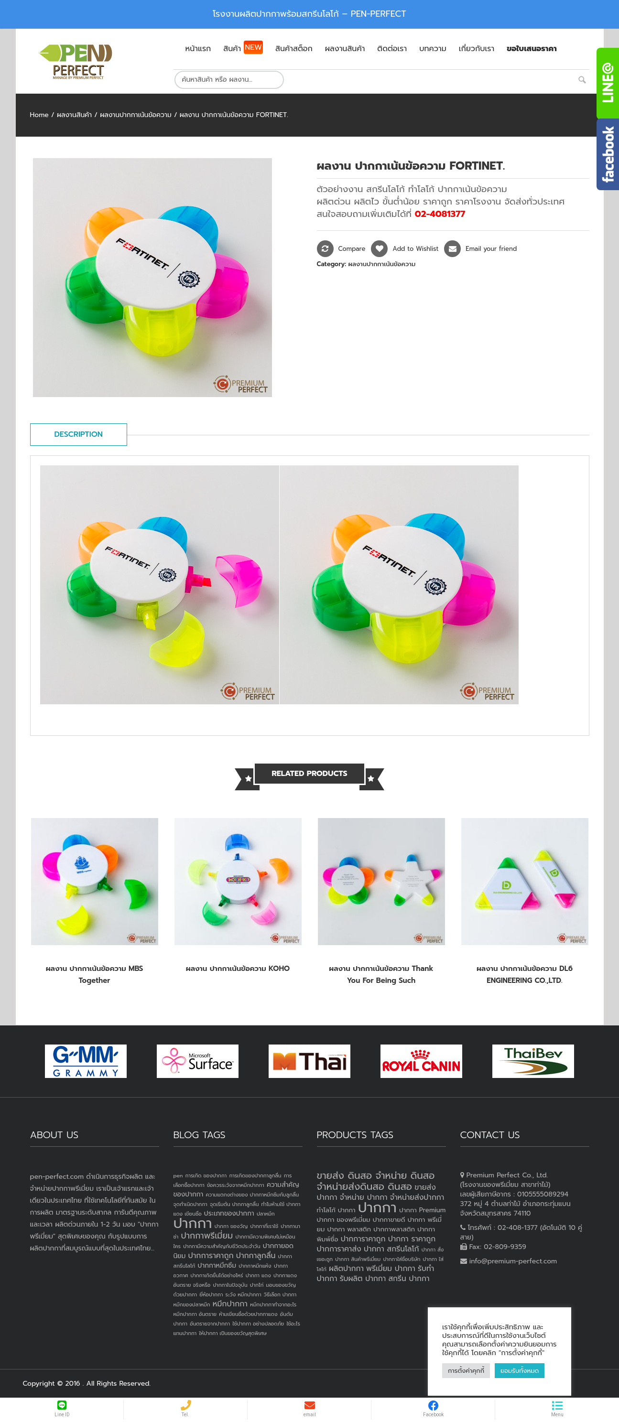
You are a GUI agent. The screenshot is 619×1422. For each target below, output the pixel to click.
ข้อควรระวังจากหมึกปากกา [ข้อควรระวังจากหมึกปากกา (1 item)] (235, 1185)
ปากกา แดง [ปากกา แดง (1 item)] (258, 1275)
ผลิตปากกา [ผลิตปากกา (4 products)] (346, 1268)
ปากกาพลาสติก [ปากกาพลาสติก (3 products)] (394, 1229)
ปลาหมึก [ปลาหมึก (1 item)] (266, 1213)
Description (78, 434)
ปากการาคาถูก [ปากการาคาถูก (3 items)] (211, 1255)
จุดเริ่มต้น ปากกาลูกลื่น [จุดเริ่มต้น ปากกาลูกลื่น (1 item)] (234, 1204)
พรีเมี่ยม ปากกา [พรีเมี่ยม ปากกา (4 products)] (390, 1268)
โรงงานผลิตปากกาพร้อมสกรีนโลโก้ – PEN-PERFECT (309, 14)
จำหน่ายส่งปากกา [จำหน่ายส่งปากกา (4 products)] (417, 1197)
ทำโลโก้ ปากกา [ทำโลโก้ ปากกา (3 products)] (336, 1210)
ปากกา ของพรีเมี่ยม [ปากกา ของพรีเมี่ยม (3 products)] (343, 1220)
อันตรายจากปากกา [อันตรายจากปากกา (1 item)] (210, 1323)
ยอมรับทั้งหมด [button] (519, 1370)
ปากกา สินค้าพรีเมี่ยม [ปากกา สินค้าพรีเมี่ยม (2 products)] (357, 1259)
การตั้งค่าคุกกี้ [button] (466, 1370)
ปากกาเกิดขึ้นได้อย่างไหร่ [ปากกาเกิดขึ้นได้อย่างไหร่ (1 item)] (216, 1275)
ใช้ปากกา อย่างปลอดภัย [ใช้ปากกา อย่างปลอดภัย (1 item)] (258, 1323)
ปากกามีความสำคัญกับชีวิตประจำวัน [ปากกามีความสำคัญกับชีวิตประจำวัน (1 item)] (222, 1246)
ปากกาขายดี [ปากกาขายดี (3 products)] (389, 1220)
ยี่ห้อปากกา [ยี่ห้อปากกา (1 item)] (211, 1294)
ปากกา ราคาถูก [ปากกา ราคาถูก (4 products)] (412, 1239)
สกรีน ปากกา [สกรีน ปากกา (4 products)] (408, 1278)
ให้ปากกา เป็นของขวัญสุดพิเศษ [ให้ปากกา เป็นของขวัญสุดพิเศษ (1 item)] (232, 1333)
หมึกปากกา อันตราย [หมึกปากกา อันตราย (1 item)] (195, 1314)
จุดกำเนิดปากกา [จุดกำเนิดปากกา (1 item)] (190, 1204)
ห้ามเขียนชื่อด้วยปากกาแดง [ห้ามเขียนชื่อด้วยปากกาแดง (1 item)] (248, 1314)
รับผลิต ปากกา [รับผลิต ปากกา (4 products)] (363, 1278)
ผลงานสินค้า (74, 115)
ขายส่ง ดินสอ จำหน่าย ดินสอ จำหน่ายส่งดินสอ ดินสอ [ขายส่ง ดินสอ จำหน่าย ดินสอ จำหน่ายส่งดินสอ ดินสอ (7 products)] (376, 1181)
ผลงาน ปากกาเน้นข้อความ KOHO (238, 968)
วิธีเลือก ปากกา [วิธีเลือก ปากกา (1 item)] (280, 1294)
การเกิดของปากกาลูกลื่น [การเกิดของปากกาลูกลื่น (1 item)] (255, 1175)
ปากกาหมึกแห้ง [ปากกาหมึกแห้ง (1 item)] (255, 1266)
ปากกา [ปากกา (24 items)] (193, 1223)
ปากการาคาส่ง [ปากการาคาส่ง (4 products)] (339, 1249)
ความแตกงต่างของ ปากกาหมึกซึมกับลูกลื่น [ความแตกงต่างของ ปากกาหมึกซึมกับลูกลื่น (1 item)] (252, 1194)
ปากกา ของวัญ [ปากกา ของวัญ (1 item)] (231, 1226)
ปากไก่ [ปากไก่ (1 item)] (257, 1285)
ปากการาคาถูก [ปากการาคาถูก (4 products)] (363, 1239)
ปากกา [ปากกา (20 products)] (377, 1207)
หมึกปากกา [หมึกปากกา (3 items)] (230, 1304)
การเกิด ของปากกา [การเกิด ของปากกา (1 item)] (206, 1175)
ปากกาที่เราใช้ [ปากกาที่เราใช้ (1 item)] (264, 1226)
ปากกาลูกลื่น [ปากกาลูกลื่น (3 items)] (256, 1255)
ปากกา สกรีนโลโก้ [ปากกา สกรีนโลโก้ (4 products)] (391, 1249)
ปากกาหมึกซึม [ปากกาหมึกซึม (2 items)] (217, 1265)
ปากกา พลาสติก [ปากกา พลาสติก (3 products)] (349, 1229)
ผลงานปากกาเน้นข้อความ (136, 115)
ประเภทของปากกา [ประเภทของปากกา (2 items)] (229, 1213)
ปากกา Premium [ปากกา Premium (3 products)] (422, 1210)
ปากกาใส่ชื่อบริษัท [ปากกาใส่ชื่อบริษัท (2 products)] (401, 1259)
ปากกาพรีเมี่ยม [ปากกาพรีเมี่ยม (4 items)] (207, 1235)
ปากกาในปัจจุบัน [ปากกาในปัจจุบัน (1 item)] (230, 1285)
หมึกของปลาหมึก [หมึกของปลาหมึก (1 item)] (192, 1304)
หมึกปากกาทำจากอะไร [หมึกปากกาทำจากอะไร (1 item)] (273, 1304)
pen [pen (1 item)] (178, 1175)
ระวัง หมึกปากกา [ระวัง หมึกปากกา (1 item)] (243, 1294)
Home (39, 115)
